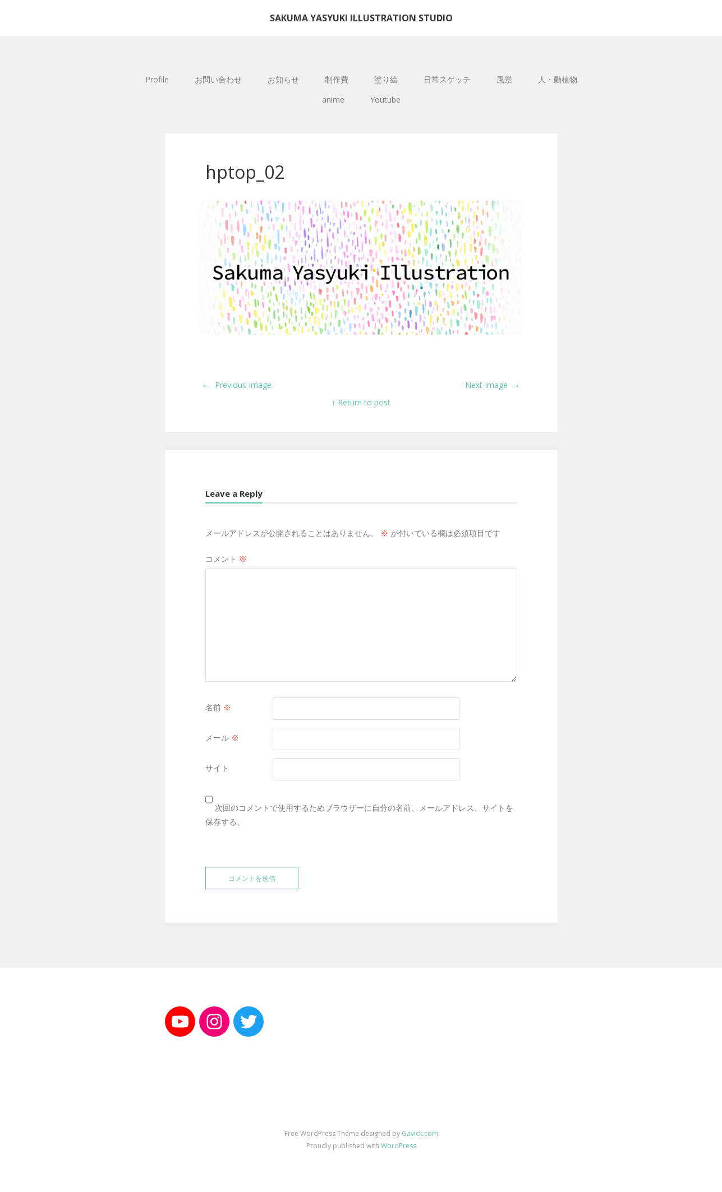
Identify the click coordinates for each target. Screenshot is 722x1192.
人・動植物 (557, 79)
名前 (218, 707)
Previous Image (236, 385)
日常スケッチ (447, 79)
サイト (217, 768)
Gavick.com (420, 1133)
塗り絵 (386, 79)
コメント (226, 558)
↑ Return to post (361, 402)
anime (333, 99)
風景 (504, 79)
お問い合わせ (218, 79)
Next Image (493, 385)
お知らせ (283, 79)
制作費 (336, 79)
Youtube (385, 99)
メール (222, 737)
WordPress (398, 1146)
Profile (157, 79)
